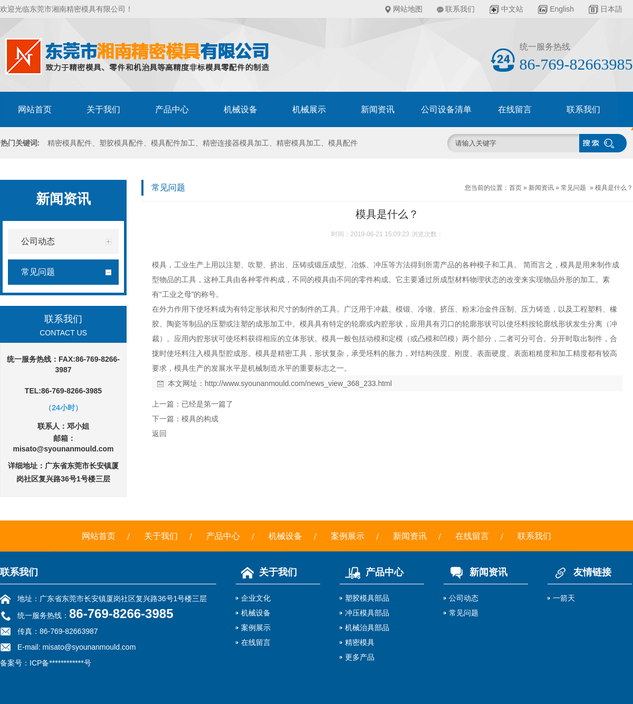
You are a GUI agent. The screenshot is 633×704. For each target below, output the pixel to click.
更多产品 (360, 657)
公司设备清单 (446, 109)
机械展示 (309, 109)
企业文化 (256, 598)
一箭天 (564, 598)
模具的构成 (199, 418)
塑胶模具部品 (367, 598)
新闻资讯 (378, 109)
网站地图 (408, 9)
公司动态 (463, 598)
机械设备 (240, 109)
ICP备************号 (60, 663)
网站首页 (35, 109)
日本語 (611, 9)
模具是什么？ (614, 187)
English (562, 9)
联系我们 (460, 9)
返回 (159, 433)
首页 (515, 187)
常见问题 (573, 187)
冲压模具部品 (367, 613)
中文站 (512, 9)
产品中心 (172, 109)
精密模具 (360, 642)
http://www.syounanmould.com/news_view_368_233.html (298, 383)
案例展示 (348, 536)
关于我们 (103, 109)
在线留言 (515, 109)
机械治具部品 (367, 627)
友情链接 (579, 572)
